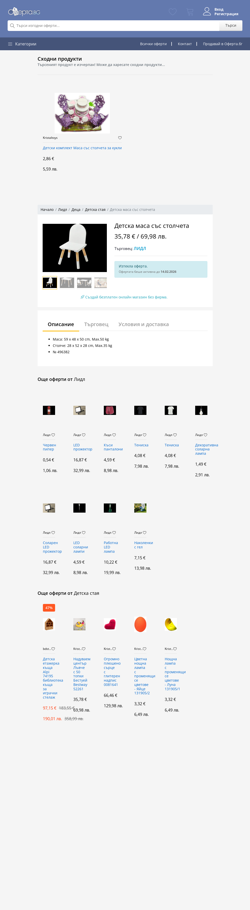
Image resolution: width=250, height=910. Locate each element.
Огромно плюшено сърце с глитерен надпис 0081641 (110, 672)
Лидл (62, 209)
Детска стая (95, 209)
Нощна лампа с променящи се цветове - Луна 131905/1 (171, 674)
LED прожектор (79, 447)
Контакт (185, 43)
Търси (230, 25)
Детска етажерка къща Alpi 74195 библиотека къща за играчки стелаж (49, 678)
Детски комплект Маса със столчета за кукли (82, 148)
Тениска (140, 445)
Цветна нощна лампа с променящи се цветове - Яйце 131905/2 (140, 676)
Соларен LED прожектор (49, 547)
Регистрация (226, 14)
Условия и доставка (144, 324)
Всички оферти (153, 43)
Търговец (96, 324)
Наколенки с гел (140, 545)
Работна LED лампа (110, 547)
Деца (76, 209)
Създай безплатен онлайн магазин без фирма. (124, 297)
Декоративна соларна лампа (201, 449)
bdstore (47, 649)
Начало (47, 209)
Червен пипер (49, 447)
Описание (61, 324)
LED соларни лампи (79, 547)
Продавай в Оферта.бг (222, 43)
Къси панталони (110, 447)
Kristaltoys (50, 138)
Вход (218, 9)
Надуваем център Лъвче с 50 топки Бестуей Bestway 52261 (79, 674)
